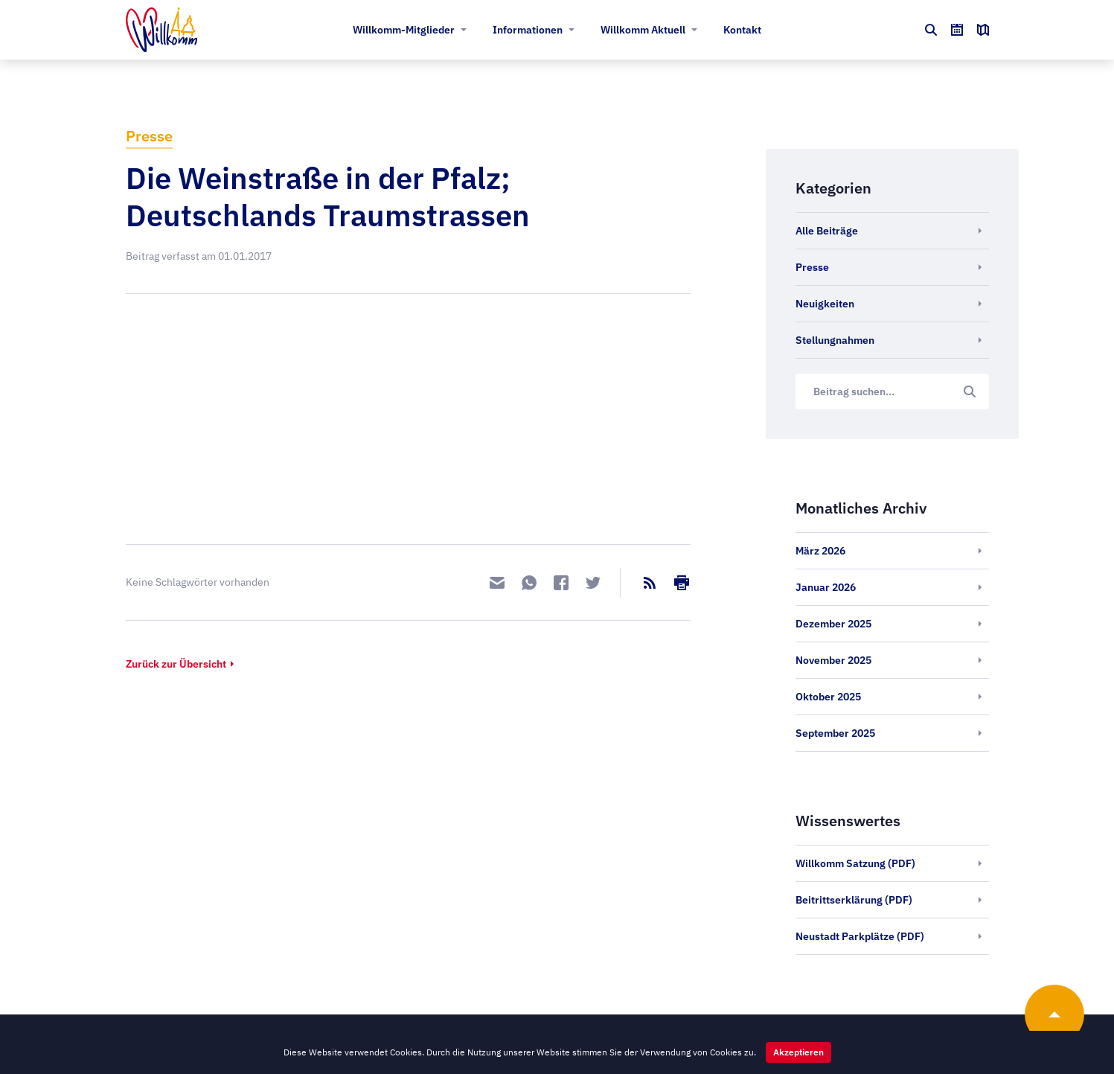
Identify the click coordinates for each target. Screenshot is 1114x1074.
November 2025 (833, 660)
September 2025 (835, 733)
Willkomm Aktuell (643, 29)
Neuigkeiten (825, 303)
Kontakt (742, 29)
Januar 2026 (826, 587)
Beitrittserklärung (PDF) (854, 900)
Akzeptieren (798, 1052)
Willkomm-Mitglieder (404, 29)
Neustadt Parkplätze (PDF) (860, 936)
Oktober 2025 (828, 696)
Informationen (528, 29)
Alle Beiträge (827, 230)
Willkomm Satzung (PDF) (855, 863)
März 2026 (820, 550)
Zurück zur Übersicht (176, 664)
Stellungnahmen (835, 340)
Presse (149, 136)
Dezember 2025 (833, 623)
